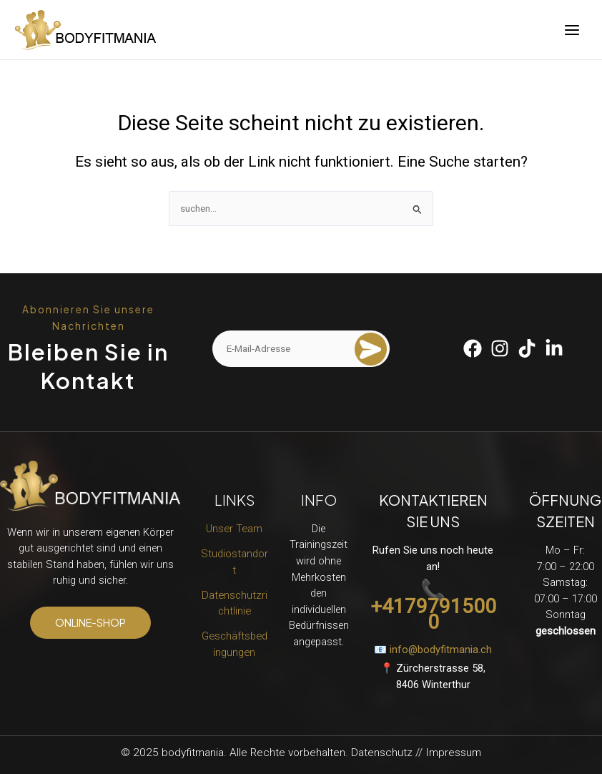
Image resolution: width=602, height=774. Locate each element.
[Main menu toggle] (572, 29)
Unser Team (234, 528)
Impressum (453, 752)
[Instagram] (499, 348)
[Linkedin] (554, 348)
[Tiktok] (527, 348)
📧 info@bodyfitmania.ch (433, 649)
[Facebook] (472, 348)
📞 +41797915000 (433, 606)
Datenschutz (382, 752)
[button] (90, 623)
